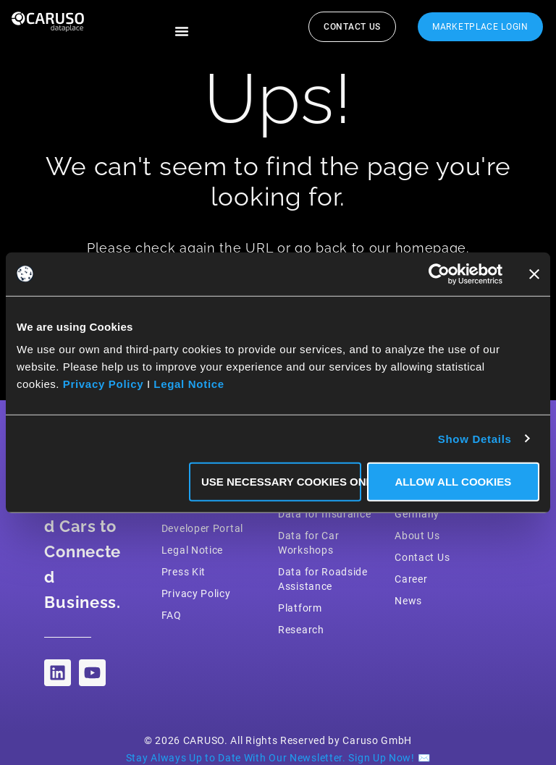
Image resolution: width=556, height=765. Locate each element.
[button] (182, 31)
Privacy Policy (103, 384)
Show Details (475, 438)
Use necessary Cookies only (281, 482)
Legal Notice (188, 384)
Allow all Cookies (453, 482)
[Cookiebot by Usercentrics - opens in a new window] (439, 273)
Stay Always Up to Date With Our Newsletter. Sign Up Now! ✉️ (278, 758)
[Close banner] (534, 274)
